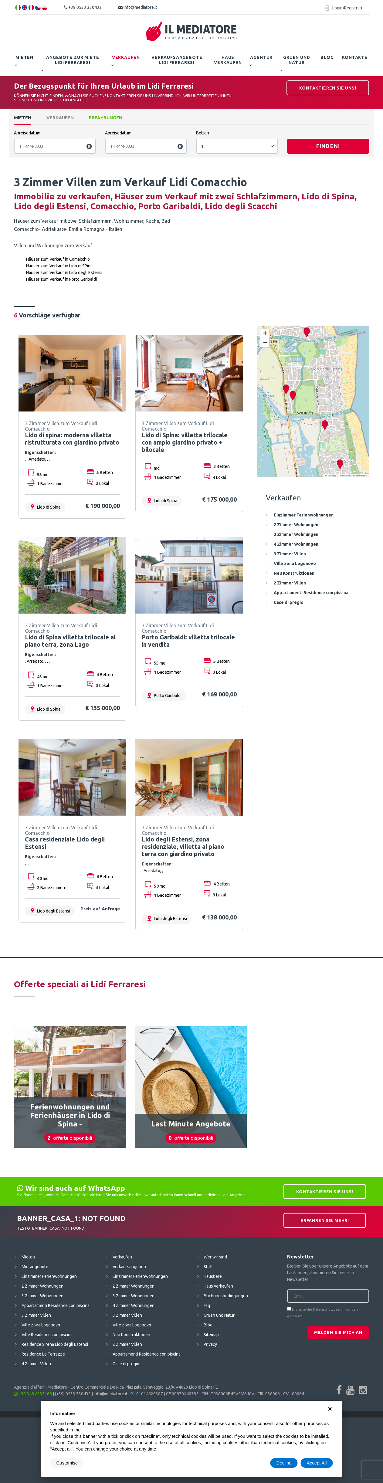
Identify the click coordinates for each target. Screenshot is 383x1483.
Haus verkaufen (228, 60)
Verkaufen (126, 57)
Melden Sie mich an (338, 1332)
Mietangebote (35, 1266)
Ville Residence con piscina (47, 1334)
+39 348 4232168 (33, 1393)
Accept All (317, 1462)
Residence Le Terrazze (43, 1354)
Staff (208, 1266)
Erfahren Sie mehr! (324, 1220)
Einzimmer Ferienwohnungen (49, 1276)
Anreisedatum (27, 132)
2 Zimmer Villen (127, 1344)
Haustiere (213, 1276)
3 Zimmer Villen (36, 1315)
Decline (284, 1462)
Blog (327, 57)
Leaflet (330, 475)
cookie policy (95, 1429)
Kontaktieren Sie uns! (327, 88)
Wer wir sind (215, 1256)
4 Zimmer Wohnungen (133, 1305)
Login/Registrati (347, 7)
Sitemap (211, 1334)
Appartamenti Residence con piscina (56, 1305)
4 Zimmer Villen (36, 1363)
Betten (202, 132)
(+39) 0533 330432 (73, 1393)
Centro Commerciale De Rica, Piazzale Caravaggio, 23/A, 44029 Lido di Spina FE (144, 1387)
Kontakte (355, 57)
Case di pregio (126, 1363)
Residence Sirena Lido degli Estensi (55, 1344)
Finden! (328, 146)
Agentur (261, 57)
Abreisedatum (118, 132)
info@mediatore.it (137, 7)
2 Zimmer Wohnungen (42, 1286)
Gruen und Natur (296, 60)
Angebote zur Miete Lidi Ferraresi (72, 60)
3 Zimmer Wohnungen (42, 1295)
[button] (339, 464)
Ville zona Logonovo (41, 1324)
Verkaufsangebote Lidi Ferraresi (176, 60)
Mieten (24, 57)
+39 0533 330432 (83, 7)
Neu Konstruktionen (131, 1334)
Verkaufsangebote (130, 1266)
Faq (207, 1305)
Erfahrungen (105, 117)
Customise (67, 1462)
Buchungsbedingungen (226, 1295)
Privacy (210, 1344)
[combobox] (237, 146)
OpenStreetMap (347, 475)
